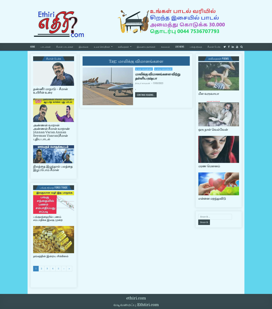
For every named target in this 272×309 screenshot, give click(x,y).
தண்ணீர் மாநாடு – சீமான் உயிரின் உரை (50, 90)
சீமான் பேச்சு (213, 46)
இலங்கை (83, 46)
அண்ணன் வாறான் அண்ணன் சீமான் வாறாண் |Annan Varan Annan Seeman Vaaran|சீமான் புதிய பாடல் (51, 132)
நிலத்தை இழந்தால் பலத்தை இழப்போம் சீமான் (53, 168)
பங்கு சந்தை (196, 46)
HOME (32, 46)
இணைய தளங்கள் (146, 46)
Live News (179, 46)
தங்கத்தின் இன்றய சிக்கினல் (50, 256)
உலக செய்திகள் (102, 46)
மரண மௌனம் (209, 166)
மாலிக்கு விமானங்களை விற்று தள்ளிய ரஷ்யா (157, 76)
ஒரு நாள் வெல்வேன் (213, 129)
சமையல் (165, 46)
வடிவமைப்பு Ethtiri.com (136, 305)
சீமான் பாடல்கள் (64, 46)
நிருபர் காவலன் (142, 83)
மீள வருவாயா (208, 93)
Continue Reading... (147, 95)
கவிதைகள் (123, 46)
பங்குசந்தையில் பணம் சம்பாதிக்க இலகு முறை (48, 218)
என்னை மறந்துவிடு (212, 198)
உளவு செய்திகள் (163, 68)
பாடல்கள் (46, 46)
